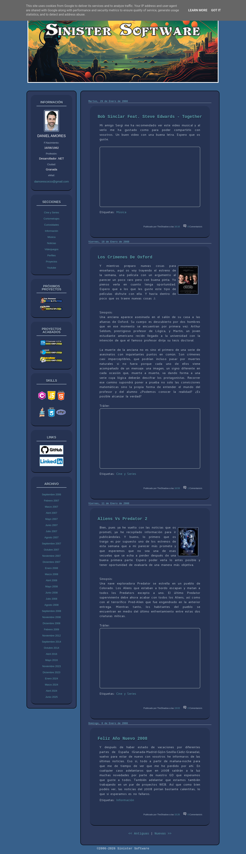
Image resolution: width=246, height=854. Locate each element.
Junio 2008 (51, 592)
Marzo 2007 (51, 506)
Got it (216, 10)
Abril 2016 (51, 654)
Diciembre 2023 (51, 672)
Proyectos (51, 261)
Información (51, 230)
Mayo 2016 (51, 660)
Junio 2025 (51, 696)
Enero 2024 (51, 678)
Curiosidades (51, 224)
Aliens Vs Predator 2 (122, 519)
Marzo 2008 (51, 574)
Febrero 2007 (51, 500)
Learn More (197, 10)
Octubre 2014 (51, 647)
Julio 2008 (51, 598)
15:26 (177, 814)
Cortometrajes (51, 218)
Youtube (51, 267)
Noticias (51, 243)
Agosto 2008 (51, 604)
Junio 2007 (51, 525)
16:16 (177, 226)
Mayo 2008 (51, 586)
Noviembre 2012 (51, 635)
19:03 (177, 708)
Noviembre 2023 (51, 666)
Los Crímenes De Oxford (125, 257)
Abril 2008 (51, 580)
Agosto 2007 (51, 537)
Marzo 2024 (51, 684)
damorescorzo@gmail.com (51, 181)
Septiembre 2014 (51, 641)
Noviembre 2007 (51, 555)
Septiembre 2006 (51, 494)
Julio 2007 (51, 531)
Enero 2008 (51, 568)
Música (51, 237)
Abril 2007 (51, 512)
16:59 (177, 488)
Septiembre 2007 (51, 543)
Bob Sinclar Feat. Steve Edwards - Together (150, 116)
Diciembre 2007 (51, 562)
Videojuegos (51, 249)
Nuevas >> (163, 833)
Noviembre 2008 (51, 617)
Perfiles (51, 255)
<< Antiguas (138, 833)
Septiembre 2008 (51, 611)
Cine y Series (51, 212)
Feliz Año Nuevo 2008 (122, 738)
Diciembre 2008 (51, 623)
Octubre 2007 (51, 549)
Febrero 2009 (51, 629)
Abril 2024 (51, 690)
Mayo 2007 (51, 519)
